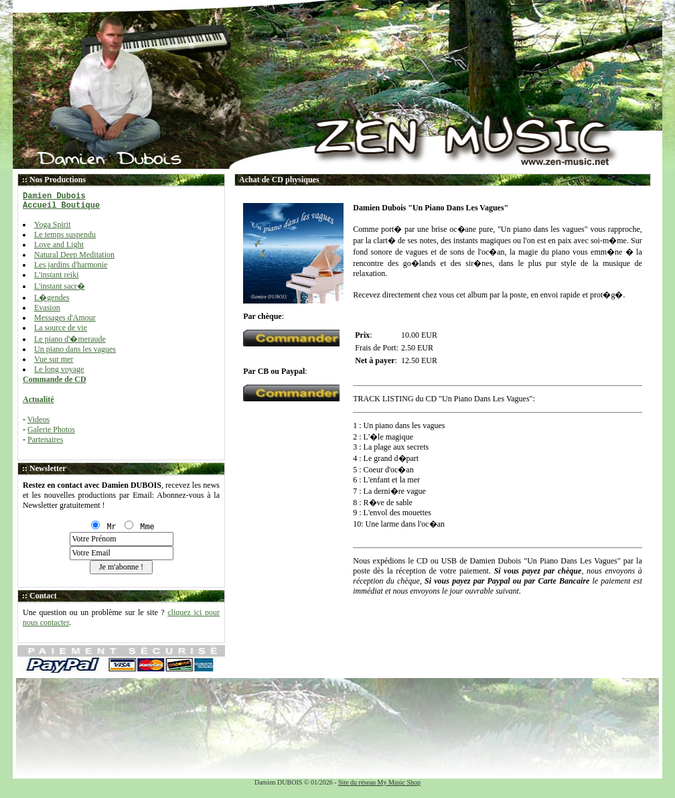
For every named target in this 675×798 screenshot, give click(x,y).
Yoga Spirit (52, 224)
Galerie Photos (51, 429)
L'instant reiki (56, 274)
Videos (38, 419)
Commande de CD (54, 379)
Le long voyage (59, 369)
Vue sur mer (54, 359)
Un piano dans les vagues (75, 349)
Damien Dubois (54, 196)
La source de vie (60, 327)
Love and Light (59, 244)
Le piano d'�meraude (70, 339)
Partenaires (45, 439)
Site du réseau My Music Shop (379, 782)
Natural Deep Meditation (74, 254)
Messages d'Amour (65, 317)
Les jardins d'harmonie (70, 264)
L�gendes (52, 297)
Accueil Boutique (61, 205)
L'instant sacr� (59, 286)
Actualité (38, 399)
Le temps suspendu (65, 234)
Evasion (47, 307)
